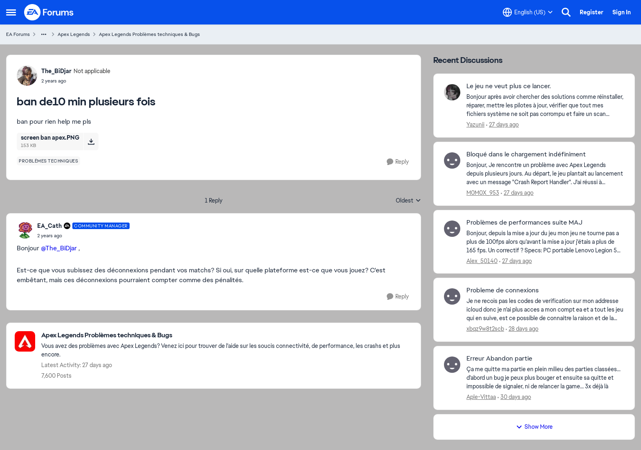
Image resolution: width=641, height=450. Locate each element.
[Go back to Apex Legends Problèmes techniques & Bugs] (226, 335)
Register (591, 12)
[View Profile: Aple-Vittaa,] (452, 364)
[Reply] (397, 161)
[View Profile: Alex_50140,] (452, 229)
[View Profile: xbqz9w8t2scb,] (452, 296)
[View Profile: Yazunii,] (452, 92)
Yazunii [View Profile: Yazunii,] (475, 124)
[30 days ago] (514, 397)
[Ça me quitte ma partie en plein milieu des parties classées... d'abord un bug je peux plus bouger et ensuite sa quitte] (545, 378)
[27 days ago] (502, 124)
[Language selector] (527, 12)
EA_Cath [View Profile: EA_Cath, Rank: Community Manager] (49, 225)
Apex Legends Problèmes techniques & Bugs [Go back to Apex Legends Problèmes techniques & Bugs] (149, 34)
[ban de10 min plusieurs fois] (83, 235)
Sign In (621, 12)
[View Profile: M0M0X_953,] (452, 160)
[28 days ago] (522, 329)
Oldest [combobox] (408, 201)
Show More (534, 426)
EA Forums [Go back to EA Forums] (18, 34)
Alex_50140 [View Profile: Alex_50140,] (482, 260)
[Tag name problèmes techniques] (48, 160)
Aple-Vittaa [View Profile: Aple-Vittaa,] (481, 397)
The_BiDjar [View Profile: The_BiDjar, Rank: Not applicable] (56, 71)
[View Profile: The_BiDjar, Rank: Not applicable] (27, 75)
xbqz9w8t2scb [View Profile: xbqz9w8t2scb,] (485, 328)
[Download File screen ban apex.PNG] (91, 141)
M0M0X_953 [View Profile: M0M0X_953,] (482, 192)
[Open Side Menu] (11, 12)
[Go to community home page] (49, 12)
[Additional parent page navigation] (44, 34)
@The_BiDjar (59, 248)
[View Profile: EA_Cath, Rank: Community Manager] (25, 230)
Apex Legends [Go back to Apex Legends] (74, 34)
